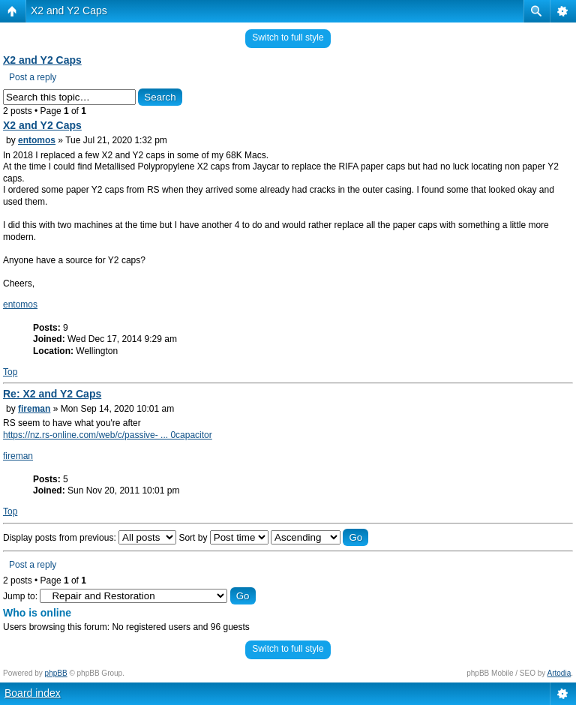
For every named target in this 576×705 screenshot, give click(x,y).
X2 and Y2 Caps (69, 10)
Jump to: (20, 596)
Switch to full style (287, 37)
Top (10, 372)
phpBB (56, 673)
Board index (32, 693)
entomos (37, 140)
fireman (34, 409)
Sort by (223, 537)
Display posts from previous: (89, 537)
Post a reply (32, 77)
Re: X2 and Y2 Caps (52, 394)
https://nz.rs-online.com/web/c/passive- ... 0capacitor (107, 435)
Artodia (560, 673)
